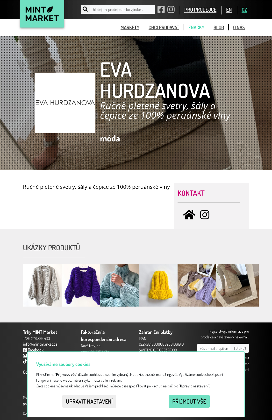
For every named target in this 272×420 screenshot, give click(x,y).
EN (229, 9)
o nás (239, 27)
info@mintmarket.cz (40, 344)
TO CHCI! (240, 348)
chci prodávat (164, 27)
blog (219, 27)
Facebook (33, 349)
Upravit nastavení (89, 401)
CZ (244, 9)
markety (130, 27)
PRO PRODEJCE (200, 9)
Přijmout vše (189, 401)
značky (196, 27)
